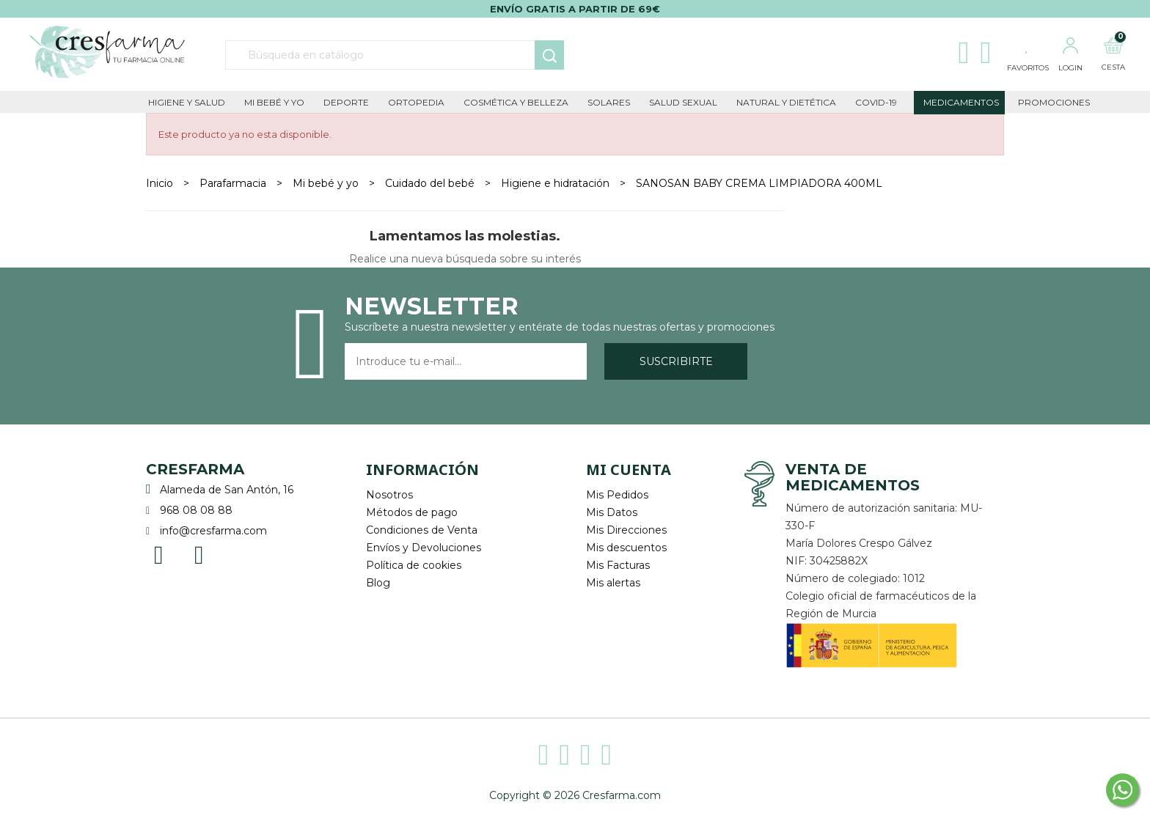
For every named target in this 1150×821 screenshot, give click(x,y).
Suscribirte (676, 361)
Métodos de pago (412, 512)
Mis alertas (613, 582)
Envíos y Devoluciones (423, 547)
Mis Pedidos (617, 494)
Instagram (199, 554)
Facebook (159, 554)
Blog (378, 582)
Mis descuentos (626, 547)
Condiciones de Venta (421, 530)
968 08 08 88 (196, 510)
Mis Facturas (618, 565)
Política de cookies (413, 565)
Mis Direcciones (626, 530)
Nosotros (389, 494)
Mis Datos (611, 512)
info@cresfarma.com (213, 530)
